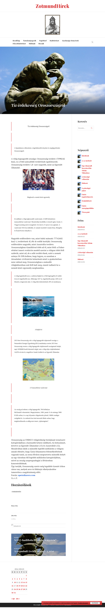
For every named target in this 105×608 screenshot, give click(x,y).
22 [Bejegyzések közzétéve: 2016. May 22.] (26, 587)
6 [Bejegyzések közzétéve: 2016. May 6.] (21, 580)
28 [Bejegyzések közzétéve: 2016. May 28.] (24, 590)
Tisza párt (86, 212)
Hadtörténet (54, 41)
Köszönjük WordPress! (41, 606)
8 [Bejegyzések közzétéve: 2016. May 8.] (26, 580)
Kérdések (85, 156)
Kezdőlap (16, 41)
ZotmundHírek (52, 6)
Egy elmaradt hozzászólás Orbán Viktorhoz (85, 243)
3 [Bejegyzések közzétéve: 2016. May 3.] (14, 580)
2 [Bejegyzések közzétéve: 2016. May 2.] (12, 580)
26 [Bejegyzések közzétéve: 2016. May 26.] (19, 590)
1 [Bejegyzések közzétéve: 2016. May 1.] (26, 576)
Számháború (87, 201)
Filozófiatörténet (19, 44)
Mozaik (41, 44)
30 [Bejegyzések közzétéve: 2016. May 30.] (12, 593)
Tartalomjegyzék (29, 41)
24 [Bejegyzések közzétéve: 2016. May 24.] (15, 590)
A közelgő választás (85, 252)
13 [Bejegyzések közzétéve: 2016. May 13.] (22, 583)
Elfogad (95, 603)
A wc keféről (87, 161)
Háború (85, 183)
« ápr (13, 599)
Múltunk (32, 44)
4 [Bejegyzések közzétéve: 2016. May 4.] (17, 580)
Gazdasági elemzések (70, 41)
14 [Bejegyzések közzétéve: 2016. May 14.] (24, 583)
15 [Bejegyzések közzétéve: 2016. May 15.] (26, 583)
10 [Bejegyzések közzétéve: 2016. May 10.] (15, 583)
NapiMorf (43, 41)
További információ (83, 603)
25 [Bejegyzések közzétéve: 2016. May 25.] (17, 590)
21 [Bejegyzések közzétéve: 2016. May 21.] (24, 587)
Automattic (67, 606)
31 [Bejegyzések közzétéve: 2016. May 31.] (15, 593)
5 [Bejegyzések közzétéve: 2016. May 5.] (19, 580)
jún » (18, 599)
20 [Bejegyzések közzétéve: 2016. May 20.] (22, 587)
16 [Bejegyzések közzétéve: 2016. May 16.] (12, 587)
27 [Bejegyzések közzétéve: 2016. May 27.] (22, 590)
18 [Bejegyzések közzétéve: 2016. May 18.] (17, 587)
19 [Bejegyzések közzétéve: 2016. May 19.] (19, 587)
